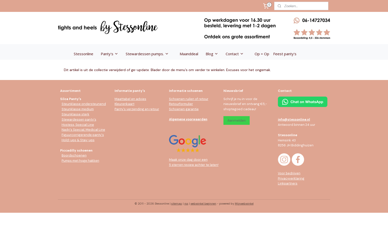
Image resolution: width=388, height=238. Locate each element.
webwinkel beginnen (203, 203)
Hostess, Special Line (78, 125)
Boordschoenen (74, 155)
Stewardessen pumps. (147, 53)
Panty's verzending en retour (137, 109)
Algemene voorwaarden (188, 119)
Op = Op (262, 53)
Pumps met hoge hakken (80, 161)
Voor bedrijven (289, 173)
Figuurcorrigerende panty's (83, 135)
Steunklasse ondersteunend (84, 104)
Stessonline (83, 53)
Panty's (109, 53)
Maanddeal (189, 53)
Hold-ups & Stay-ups (78, 140)
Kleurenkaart (124, 104)
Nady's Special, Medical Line (83, 130)
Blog (212, 53)
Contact (235, 53)
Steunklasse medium (78, 109)
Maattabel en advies (130, 99)
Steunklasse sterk (75, 114)
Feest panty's (284, 53)
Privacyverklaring (291, 178)
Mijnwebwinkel (244, 203)
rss (186, 203)
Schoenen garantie (184, 109)
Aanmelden (236, 120)
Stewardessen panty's (79, 119)
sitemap (176, 203)
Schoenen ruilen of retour (188, 99)
